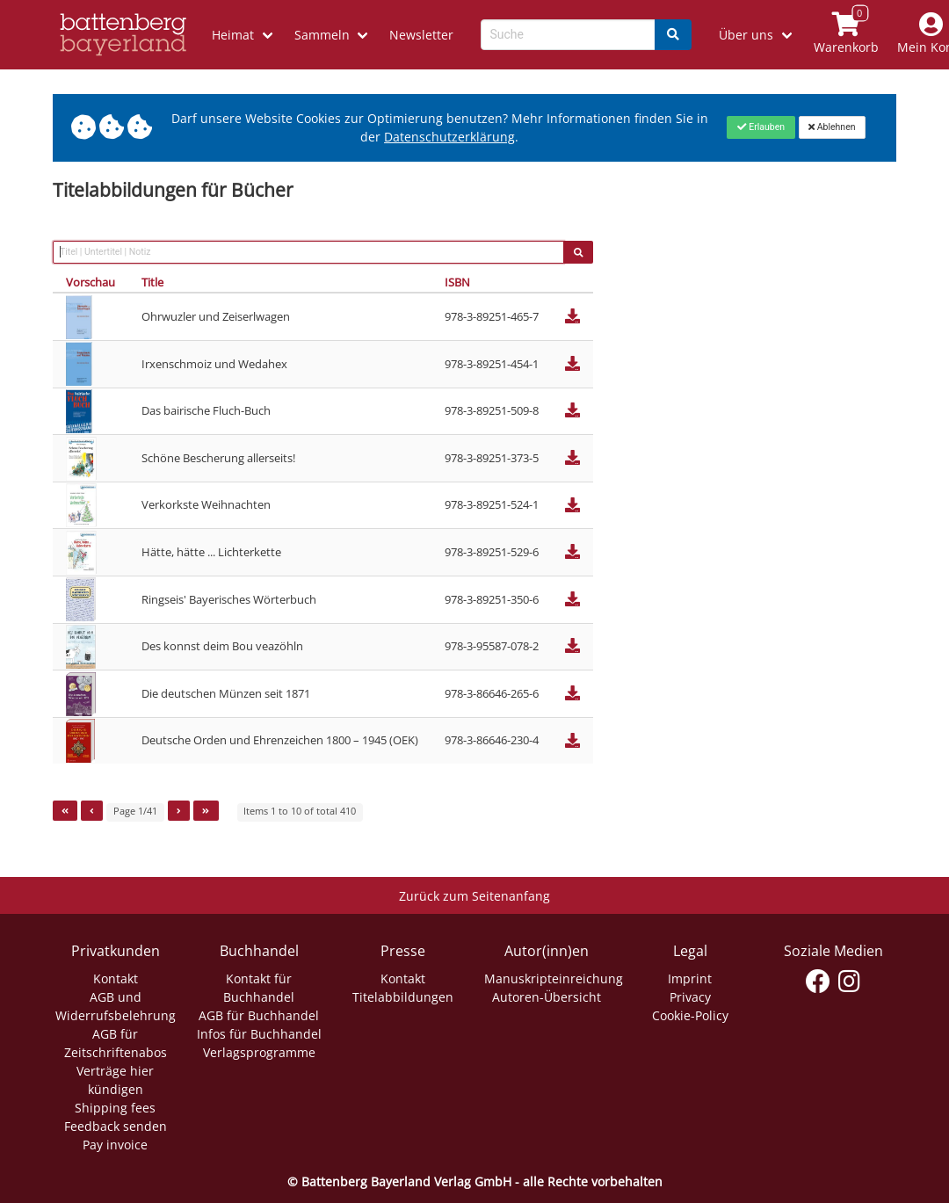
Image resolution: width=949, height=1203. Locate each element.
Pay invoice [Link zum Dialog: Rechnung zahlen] (115, 1144)
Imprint (690, 978)
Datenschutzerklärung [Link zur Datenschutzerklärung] (449, 136)
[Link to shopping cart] (845, 34)
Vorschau (90, 282)
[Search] (673, 34)
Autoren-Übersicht (546, 997)
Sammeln (322, 34)
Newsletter (421, 34)
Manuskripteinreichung (553, 978)
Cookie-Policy (690, 1015)
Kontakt (115, 978)
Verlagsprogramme (259, 1052)
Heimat (233, 34)
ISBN (457, 282)
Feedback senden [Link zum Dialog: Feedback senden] (115, 1126)
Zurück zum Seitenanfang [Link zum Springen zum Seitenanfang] (474, 896)
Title (152, 282)
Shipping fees (115, 1107)
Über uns (746, 34)
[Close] (760, 127)
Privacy (690, 997)
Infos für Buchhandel (259, 1033)
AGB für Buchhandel (259, 1015)
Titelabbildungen (402, 997)
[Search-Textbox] (568, 34)
